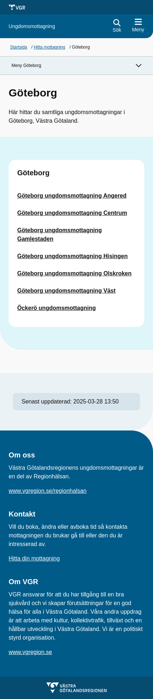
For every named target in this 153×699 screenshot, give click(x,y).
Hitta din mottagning (34, 558)
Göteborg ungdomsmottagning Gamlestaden (59, 234)
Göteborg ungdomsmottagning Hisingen (72, 256)
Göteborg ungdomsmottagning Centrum (72, 213)
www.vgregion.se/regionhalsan (48, 491)
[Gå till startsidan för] (32, 26)
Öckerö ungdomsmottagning (56, 308)
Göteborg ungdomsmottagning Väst (66, 291)
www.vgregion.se (30, 652)
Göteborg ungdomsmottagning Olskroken (74, 273)
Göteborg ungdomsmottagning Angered (71, 196)
